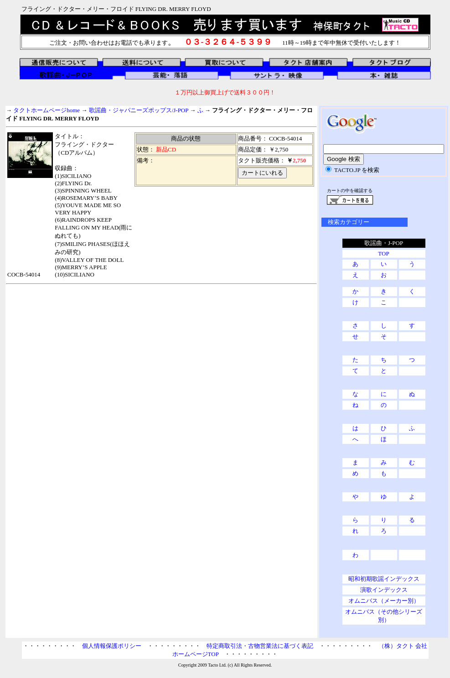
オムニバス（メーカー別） (383, 600)
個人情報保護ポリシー (111, 645)
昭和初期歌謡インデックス (383, 578)
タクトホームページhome (46, 110)
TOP (383, 253)
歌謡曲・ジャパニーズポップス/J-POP (138, 110)
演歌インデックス (384, 589)
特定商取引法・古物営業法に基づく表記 (260, 645)
